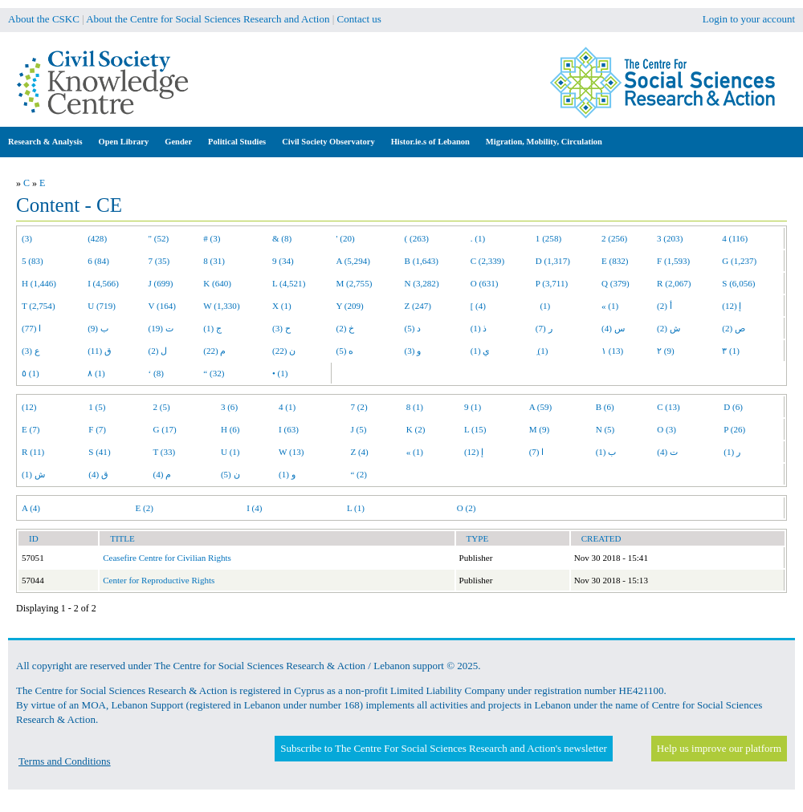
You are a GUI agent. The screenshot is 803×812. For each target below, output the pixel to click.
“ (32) (213, 373)
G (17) (165, 429)
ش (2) (668, 328)
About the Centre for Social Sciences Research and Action (207, 19)
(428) (97, 238)
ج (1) (212, 328)
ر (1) (732, 452)
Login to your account (749, 19)
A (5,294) (353, 261)
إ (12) (731, 306)
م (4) (162, 474)
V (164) (163, 306)
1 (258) (548, 238)
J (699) (161, 283)
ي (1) (481, 350)
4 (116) (735, 238)
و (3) (413, 350)
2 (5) (161, 407)
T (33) (164, 452)
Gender (178, 141)
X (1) (281, 306)
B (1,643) (421, 261)
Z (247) (418, 306)
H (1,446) (39, 283)
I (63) (289, 429)
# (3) (211, 238)
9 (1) (472, 407)
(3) (27, 238)
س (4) (613, 328)
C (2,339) (487, 261)
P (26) (734, 429)
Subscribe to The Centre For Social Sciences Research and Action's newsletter (443, 748)
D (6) (733, 407)
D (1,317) (553, 261)
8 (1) (414, 407)
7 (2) (358, 407)
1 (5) (96, 407)
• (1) (280, 373)
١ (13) (612, 350)
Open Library (124, 141)
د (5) (413, 328)
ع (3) (31, 350)
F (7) (97, 429)
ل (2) (158, 350)
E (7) (30, 429)
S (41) (99, 452)
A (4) (31, 508)
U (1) (230, 452)
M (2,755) (354, 283)
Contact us (359, 19)
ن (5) (230, 474)
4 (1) (287, 407)
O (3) (666, 429)
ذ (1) (479, 328)
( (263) (417, 238)
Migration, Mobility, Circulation (544, 141)
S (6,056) (738, 283)
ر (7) (544, 328)
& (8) (281, 238)
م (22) (214, 350)
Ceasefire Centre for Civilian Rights (167, 557)
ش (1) (33, 474)
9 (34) (283, 261)
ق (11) (100, 350)
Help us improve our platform (719, 748)
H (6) (230, 429)
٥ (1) (30, 373)
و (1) (287, 474)
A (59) (540, 407)
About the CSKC (43, 19)
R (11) (33, 452)
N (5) (605, 429)
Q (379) (615, 283)
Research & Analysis (45, 141)
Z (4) (359, 452)
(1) (543, 306)
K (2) (416, 429)
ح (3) (281, 328)
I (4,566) (103, 283)
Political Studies (237, 141)
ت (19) (161, 328)
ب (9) (98, 328)
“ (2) (358, 474)
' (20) (345, 238)
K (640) (217, 283)
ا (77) (31, 328)
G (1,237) (739, 261)
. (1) (478, 238)
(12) (29, 407)
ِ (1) (542, 350)
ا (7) (536, 452)
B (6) (605, 407)
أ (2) (664, 306)
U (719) (102, 306)
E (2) (144, 508)
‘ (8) (156, 373)
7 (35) (159, 261)
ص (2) (733, 328)
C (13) (668, 407)
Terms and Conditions (64, 761)
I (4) (254, 508)
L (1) (356, 508)
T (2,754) (38, 306)
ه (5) (345, 350)
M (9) (539, 429)
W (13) (291, 452)
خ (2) (345, 328)
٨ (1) (96, 373)
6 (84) (98, 261)
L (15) (475, 429)
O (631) (485, 283)
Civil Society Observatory (328, 141)
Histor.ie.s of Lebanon (430, 141)
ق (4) (98, 474)
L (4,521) (288, 283)
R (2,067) (674, 283)
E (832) (615, 261)
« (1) (609, 306)
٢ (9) (666, 350)
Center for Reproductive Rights (158, 580)
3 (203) (670, 238)
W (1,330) (221, 306)
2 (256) (614, 238)
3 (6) (229, 407)
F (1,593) (673, 261)
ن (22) (284, 350)
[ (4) (478, 306)
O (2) (466, 508)
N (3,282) (422, 283)
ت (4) (667, 452)
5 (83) (32, 261)
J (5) (358, 429)
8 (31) (214, 261)
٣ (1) (731, 350)
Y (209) (350, 306)
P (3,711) (552, 283)
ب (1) (606, 452)
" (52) (159, 238)
